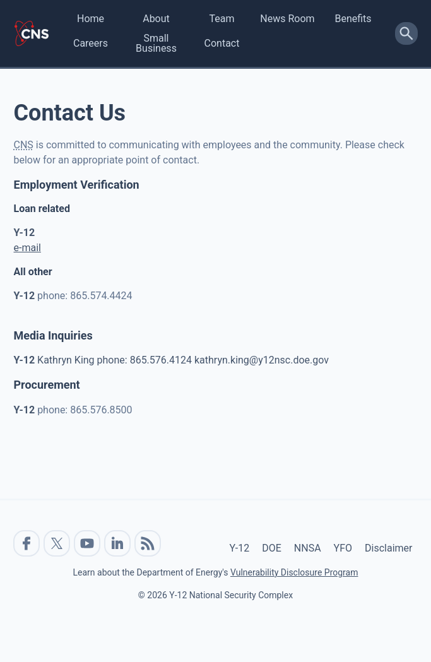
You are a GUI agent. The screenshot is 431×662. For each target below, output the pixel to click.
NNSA (307, 548)
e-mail (27, 248)
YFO (343, 548)
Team (222, 19)
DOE (271, 548)
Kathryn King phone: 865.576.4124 (104, 360)
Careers (90, 43)
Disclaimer (388, 548)
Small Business (156, 43)
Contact (222, 43)
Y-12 (240, 548)
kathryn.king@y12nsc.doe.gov (261, 360)
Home (90, 19)
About (156, 19)
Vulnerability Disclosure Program (294, 572)
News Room (287, 19)
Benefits (352, 19)
